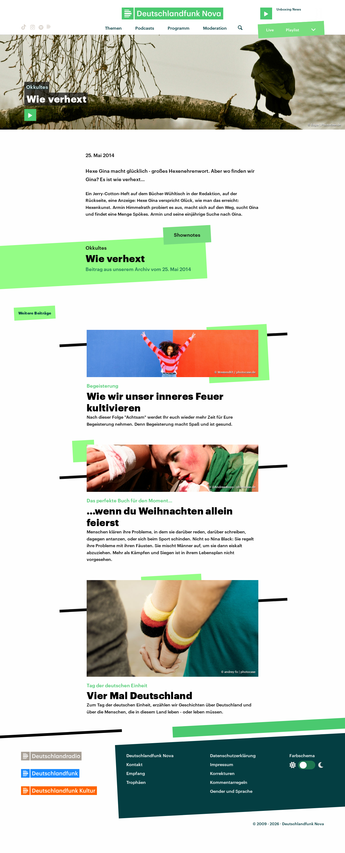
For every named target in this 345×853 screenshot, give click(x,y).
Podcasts (144, 28)
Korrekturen (222, 773)
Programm (179, 28)
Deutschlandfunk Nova (150, 755)
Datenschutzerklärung (233, 755)
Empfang (135, 773)
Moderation (215, 28)
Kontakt (134, 764)
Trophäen (136, 782)
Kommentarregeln (228, 782)
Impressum (221, 764)
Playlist (292, 30)
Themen (113, 28)
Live (270, 30)
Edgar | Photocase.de (326, 124)
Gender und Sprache (231, 791)
